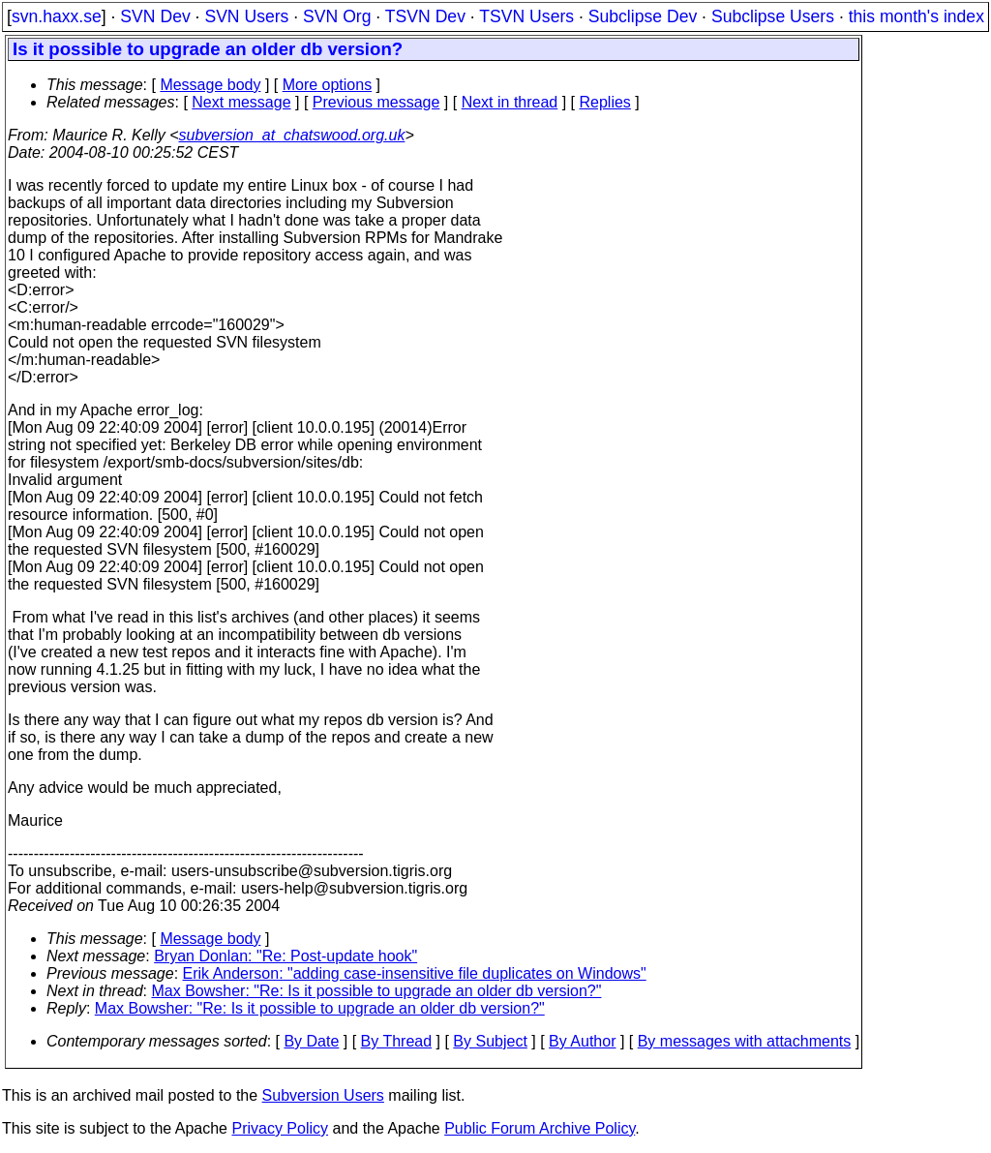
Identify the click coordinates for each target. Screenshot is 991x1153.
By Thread (397, 1041)
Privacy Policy (279, 1128)
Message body (210, 84)
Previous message (376, 102)
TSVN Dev (425, 16)
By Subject (489, 1041)
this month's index (916, 16)
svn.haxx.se (57, 16)
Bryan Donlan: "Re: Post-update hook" (285, 956)
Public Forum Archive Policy (539, 1128)
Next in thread (510, 102)
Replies (605, 102)
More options (328, 84)
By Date (311, 1041)
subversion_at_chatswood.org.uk (291, 135)
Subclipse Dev (642, 16)
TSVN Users (526, 16)
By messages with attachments (745, 1041)
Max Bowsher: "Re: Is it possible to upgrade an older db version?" (377, 991)
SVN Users (246, 16)
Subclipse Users (772, 16)
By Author (582, 1041)
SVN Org (337, 16)
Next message (241, 102)
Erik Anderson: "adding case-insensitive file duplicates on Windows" (414, 973)
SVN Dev (155, 16)
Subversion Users (323, 1095)
